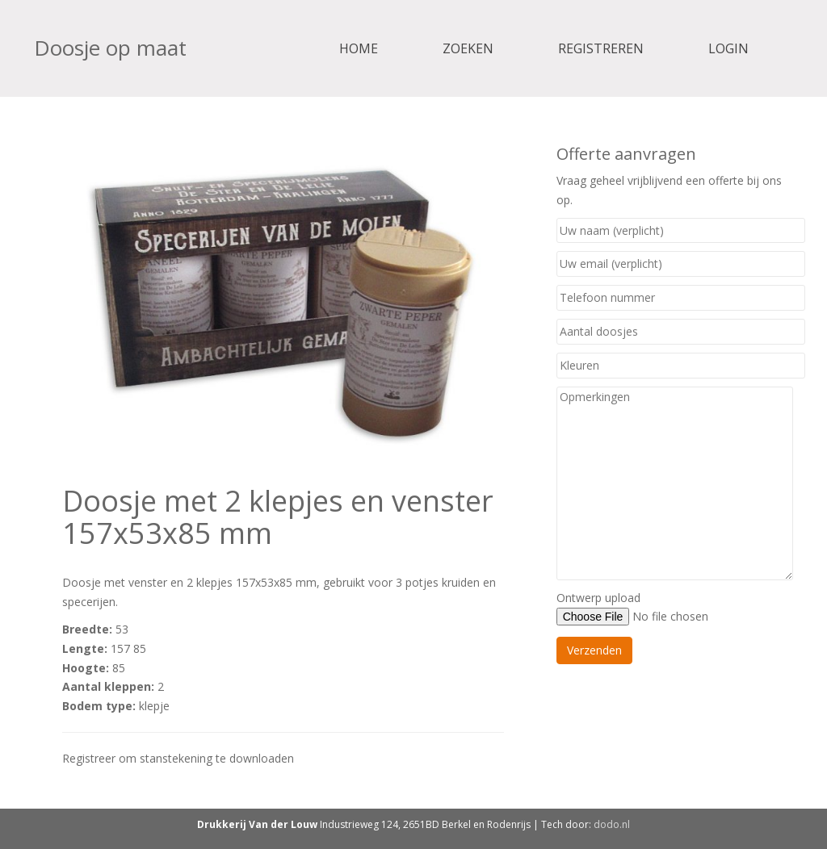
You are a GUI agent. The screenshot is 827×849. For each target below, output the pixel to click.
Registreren (601, 48)
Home (358, 48)
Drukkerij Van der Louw (257, 824)
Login (728, 48)
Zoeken (468, 48)
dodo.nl (612, 824)
